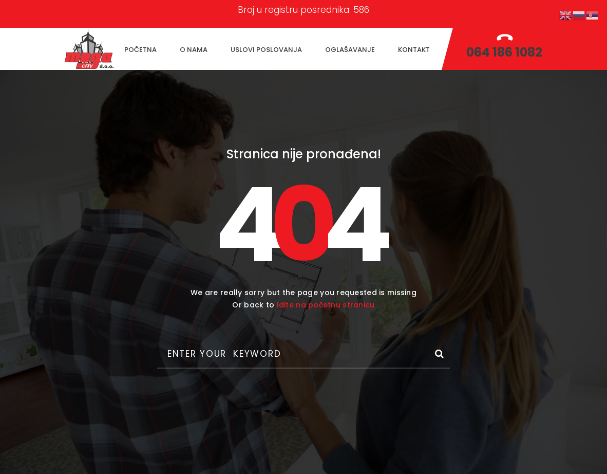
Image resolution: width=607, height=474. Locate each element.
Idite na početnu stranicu (326, 305)
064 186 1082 (504, 52)
